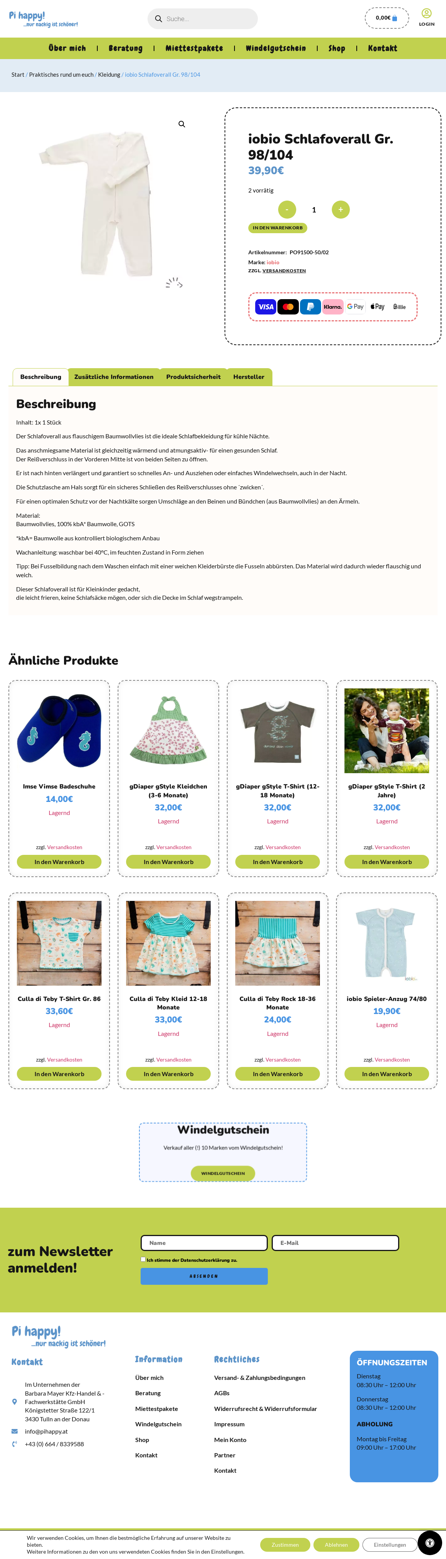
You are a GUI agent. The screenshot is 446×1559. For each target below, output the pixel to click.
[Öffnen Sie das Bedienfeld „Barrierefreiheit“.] (430, 1543)
